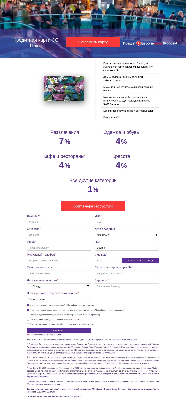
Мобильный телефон (41, 254)
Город (31, 241)
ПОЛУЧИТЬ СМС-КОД (140, 260)
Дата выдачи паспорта (42, 280)
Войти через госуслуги (93, 206)
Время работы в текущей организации (52, 293)
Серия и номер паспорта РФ (113, 267)
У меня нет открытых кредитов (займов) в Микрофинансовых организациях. (63, 305)
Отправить (59, 330)
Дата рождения (105, 228)
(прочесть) (95, 315)
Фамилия (33, 216)
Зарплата (101, 280)
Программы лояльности (39, 347)
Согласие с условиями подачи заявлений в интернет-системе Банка (65, 315)
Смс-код (100, 254)
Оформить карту (93, 42)
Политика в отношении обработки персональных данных (54, 397)
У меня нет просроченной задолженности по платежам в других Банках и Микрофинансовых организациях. (77, 310)
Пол (97, 241)
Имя (97, 216)
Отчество (33, 228)
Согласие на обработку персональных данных (55, 320)
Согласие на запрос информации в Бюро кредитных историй (61, 324)
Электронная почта (39, 267)
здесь (146, 363)
